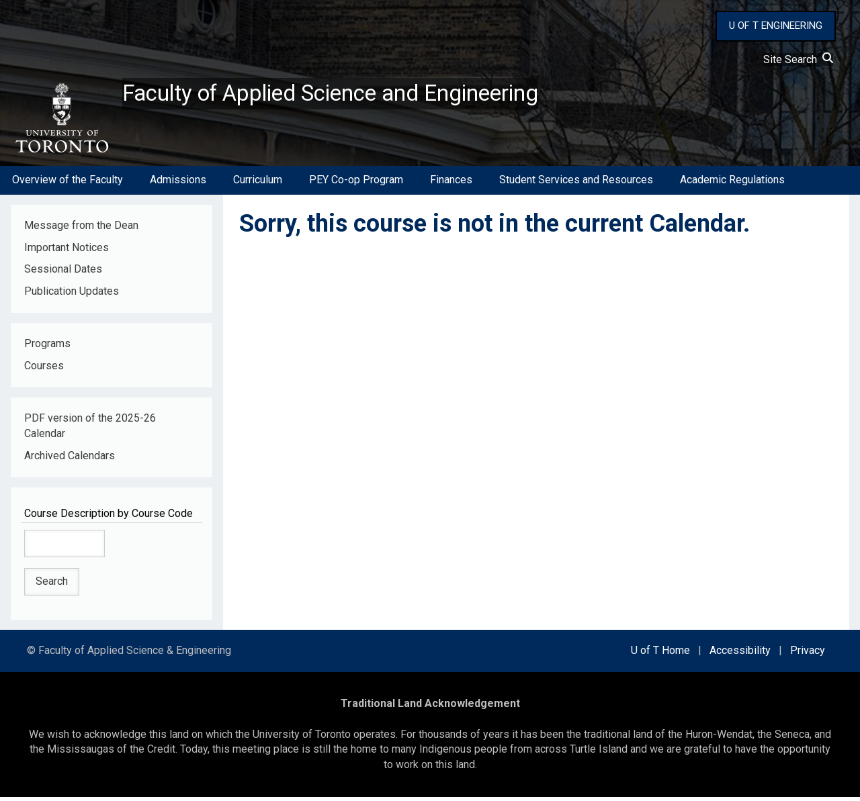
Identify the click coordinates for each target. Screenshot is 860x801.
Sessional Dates (63, 273)
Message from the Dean (81, 228)
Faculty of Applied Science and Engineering (351, 95)
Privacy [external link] (807, 654)
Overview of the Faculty (67, 183)
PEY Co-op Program (356, 183)
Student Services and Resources (576, 183)
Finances (451, 183)
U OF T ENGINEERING (775, 25)
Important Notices (66, 250)
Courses (44, 369)
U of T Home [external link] (660, 654)
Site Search (798, 59)
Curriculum (257, 183)
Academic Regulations (732, 183)
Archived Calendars (69, 459)
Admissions (178, 183)
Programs (47, 347)
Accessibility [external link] (740, 654)
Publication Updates (71, 295)
